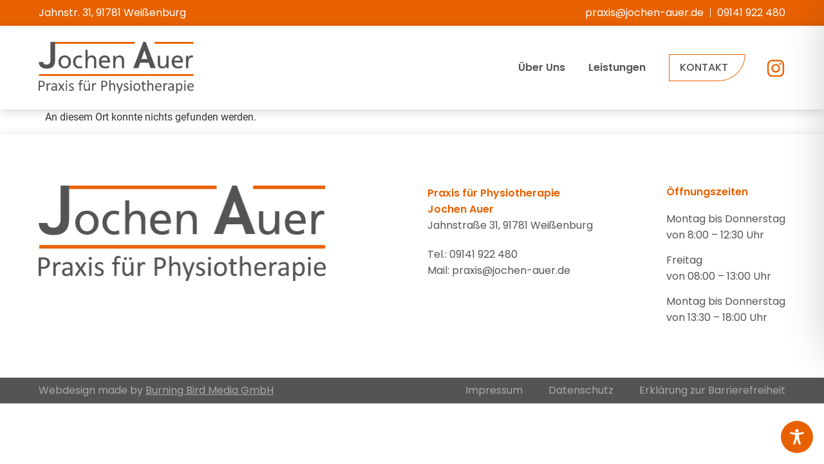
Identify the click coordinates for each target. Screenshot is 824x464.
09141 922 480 (483, 254)
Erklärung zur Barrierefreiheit (712, 390)
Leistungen (617, 67)
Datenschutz (580, 390)
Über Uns (541, 67)
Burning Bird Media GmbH (209, 390)
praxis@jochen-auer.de (511, 270)
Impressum (494, 390)
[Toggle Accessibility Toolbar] (797, 437)
